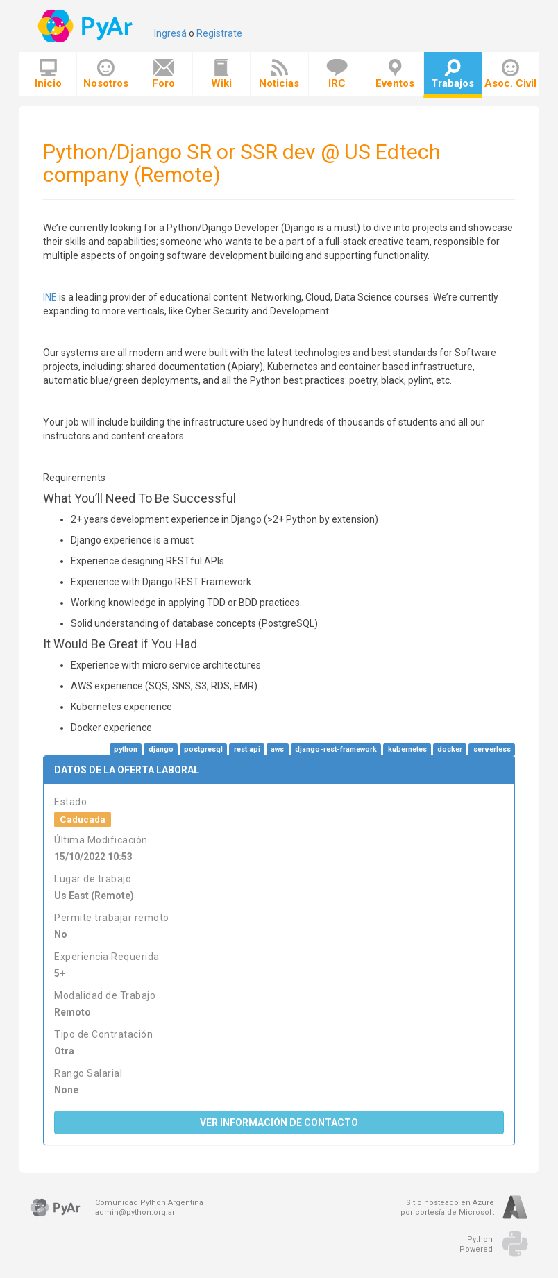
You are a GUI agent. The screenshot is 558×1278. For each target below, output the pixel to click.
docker (449, 749)
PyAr (86, 26)
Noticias (279, 74)
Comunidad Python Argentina (149, 1202)
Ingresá (170, 33)
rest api (247, 749)
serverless (492, 749)
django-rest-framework (336, 749)
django (161, 749)
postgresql (203, 749)
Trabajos (452, 74)
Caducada (82, 819)
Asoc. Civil (510, 74)
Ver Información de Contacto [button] (279, 1122)
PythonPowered (476, 1244)
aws (277, 749)
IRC (337, 74)
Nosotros (105, 74)
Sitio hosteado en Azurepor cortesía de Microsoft (447, 1207)
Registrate (219, 33)
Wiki (221, 74)
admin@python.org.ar (135, 1212)
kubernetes (407, 749)
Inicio (48, 74)
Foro (163, 74)
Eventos (394, 74)
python (125, 749)
